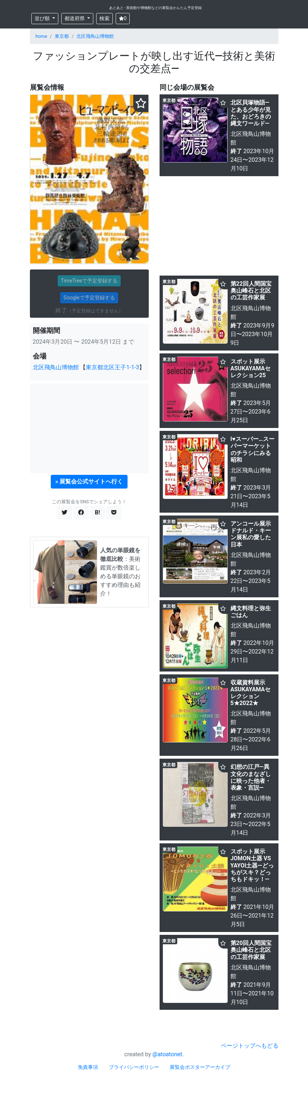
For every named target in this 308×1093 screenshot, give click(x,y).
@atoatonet (167, 1054)
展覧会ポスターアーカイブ (200, 1067)
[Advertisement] (89, 428)
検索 (104, 18)
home (41, 36)
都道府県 (75, 18)
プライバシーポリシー (134, 1067)
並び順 (43, 18)
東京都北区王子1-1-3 (112, 367)
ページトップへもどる (249, 1045)
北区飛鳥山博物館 (95, 36)
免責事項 (88, 1067)
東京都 (62, 36)
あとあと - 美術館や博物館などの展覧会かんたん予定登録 (155, 8)
